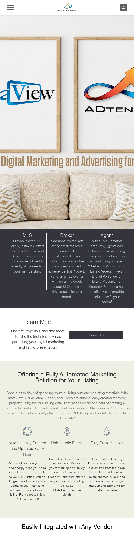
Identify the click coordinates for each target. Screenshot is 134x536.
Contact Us (95, 335)
